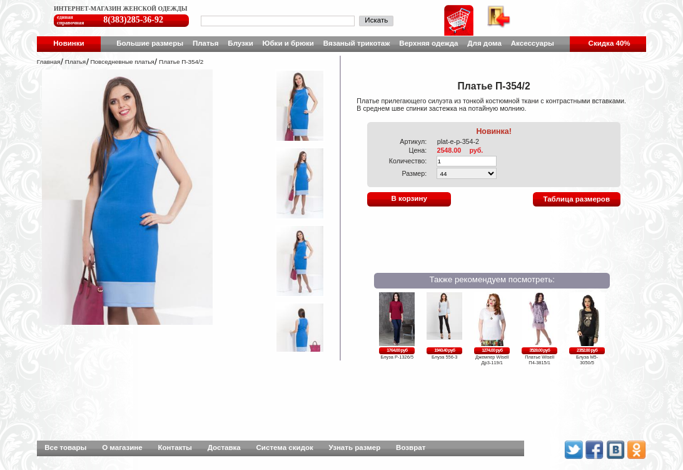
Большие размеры (149, 43)
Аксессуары (532, 43)
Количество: (408, 161)
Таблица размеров (576, 199)
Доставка (224, 447)
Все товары (65, 447)
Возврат (410, 447)
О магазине (122, 447)
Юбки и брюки (288, 43)
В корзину (409, 198)
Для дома (484, 43)
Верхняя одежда (428, 43)
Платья (206, 43)
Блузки (240, 43)
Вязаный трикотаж (356, 43)
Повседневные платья (122, 61)
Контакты (175, 447)
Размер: (414, 173)
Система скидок (284, 447)
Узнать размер (355, 447)
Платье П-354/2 (181, 61)
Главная (49, 61)
